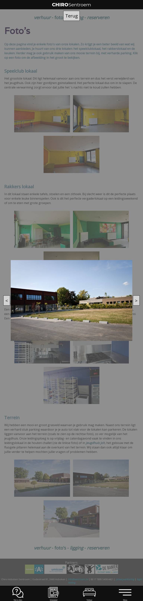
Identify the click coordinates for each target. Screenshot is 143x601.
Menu (125, 599)
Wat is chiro (18, 599)
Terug (71, 16)
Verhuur (89, 599)
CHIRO (71, 4)
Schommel (53, 599)
